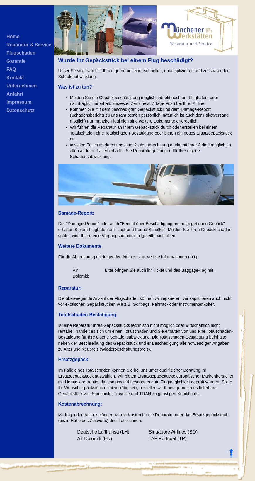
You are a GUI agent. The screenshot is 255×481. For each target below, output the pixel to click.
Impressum (18, 102)
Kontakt (15, 77)
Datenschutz (20, 110)
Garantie (15, 61)
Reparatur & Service (28, 44)
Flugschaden (20, 52)
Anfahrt (14, 93)
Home (12, 36)
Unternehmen (21, 85)
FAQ (11, 69)
